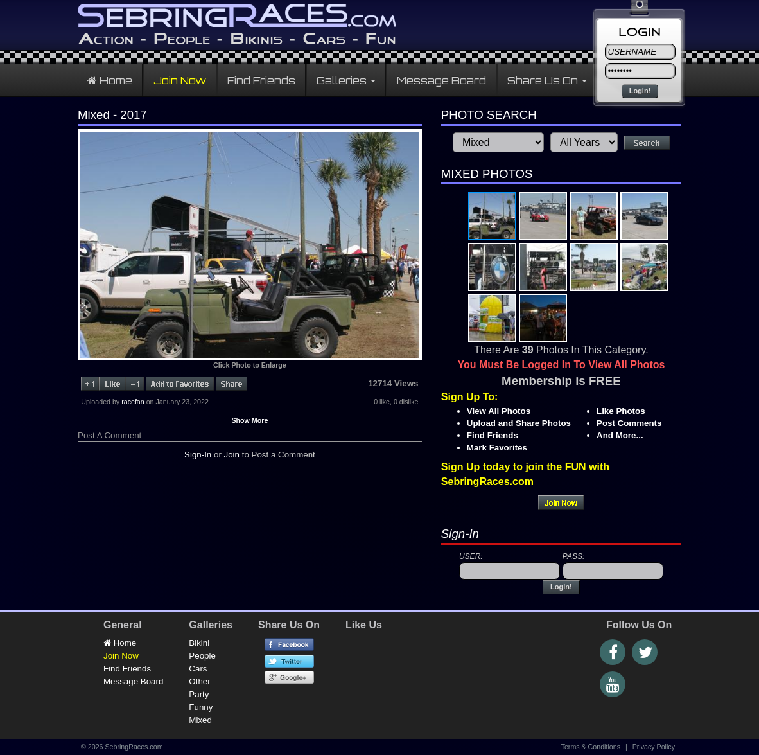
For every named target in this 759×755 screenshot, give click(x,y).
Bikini (199, 643)
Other (199, 681)
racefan (132, 401)
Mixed (200, 720)
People (202, 656)
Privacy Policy (653, 747)
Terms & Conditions (590, 747)
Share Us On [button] (547, 80)
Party (199, 694)
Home (109, 80)
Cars (198, 668)
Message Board (441, 80)
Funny (201, 707)
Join (232, 454)
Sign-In (197, 454)
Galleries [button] (346, 80)
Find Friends (261, 80)
